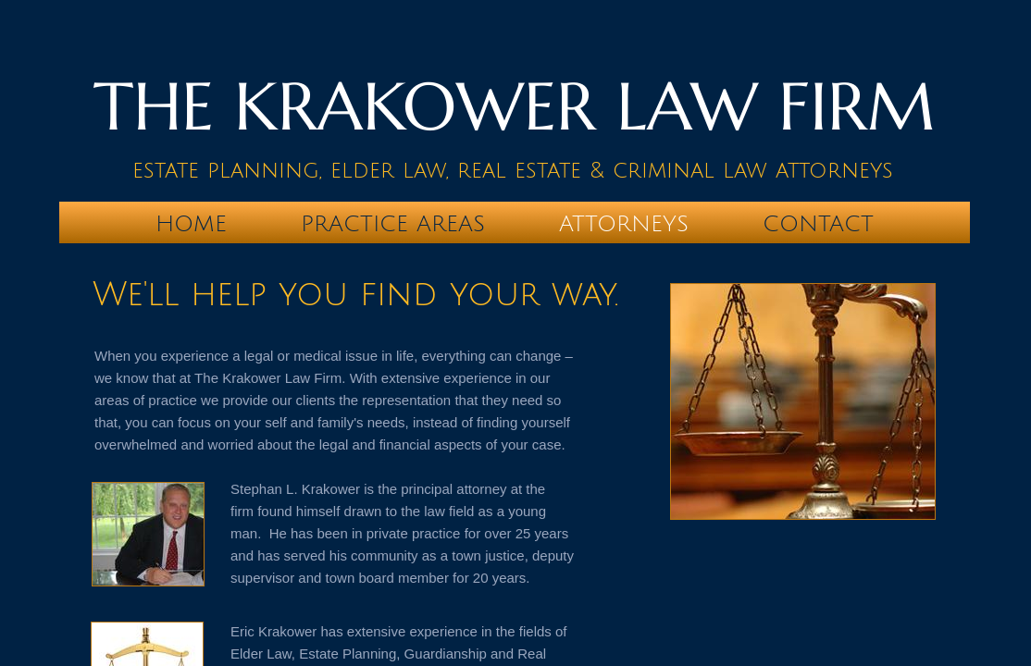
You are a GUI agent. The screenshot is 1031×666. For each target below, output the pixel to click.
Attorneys (624, 224)
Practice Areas (393, 224)
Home (191, 224)
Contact (818, 224)
